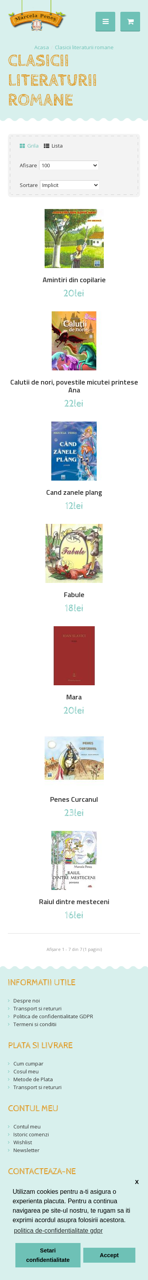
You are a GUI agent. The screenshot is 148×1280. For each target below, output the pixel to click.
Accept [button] (109, 1255)
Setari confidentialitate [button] (47, 1255)
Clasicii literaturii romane (84, 47)
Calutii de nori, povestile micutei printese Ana (74, 386)
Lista (53, 145)
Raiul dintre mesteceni (74, 902)
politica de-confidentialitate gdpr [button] (58, 1230)
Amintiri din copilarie (74, 280)
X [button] (137, 1182)
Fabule (74, 595)
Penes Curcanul (74, 799)
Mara (74, 697)
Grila (29, 145)
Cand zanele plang (74, 492)
